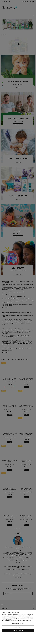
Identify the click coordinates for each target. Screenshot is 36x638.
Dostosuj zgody (18, 627)
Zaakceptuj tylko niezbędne (18, 623)
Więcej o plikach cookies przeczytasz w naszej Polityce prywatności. (16, 620)
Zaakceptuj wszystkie (18, 630)
